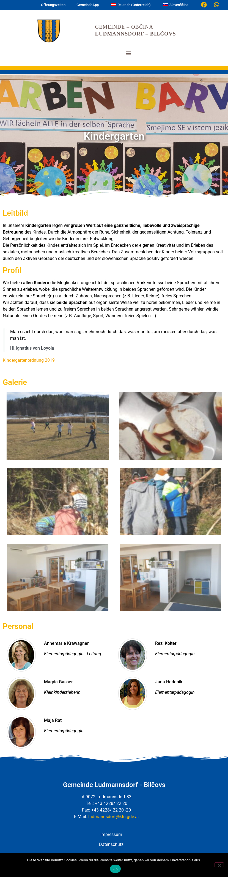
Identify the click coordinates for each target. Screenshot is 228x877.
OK (115, 869)
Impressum (111, 834)
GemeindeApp (87, 5)
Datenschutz (111, 844)
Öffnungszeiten (53, 5)
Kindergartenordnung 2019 (29, 360)
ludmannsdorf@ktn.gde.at (113, 816)
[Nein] (219, 864)
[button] (128, 52)
